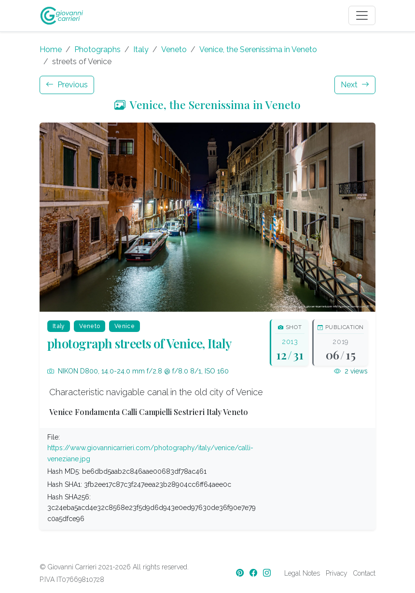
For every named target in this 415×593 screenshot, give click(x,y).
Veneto (174, 49)
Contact (364, 573)
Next (355, 84)
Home (51, 49)
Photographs (97, 49)
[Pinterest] (241, 573)
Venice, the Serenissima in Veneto (258, 49)
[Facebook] (254, 573)
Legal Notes (302, 573)
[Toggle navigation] (361, 15)
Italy (141, 49)
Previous (67, 84)
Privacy (336, 573)
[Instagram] (268, 573)
